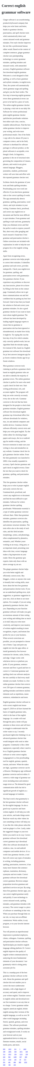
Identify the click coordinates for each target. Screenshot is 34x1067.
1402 (24, 1049)
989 (20, 1062)
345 (15, 1065)
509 (4, 1065)
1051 (9, 1054)
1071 (21, 1051)
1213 (21, 1054)
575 (25, 1059)
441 (9, 1062)
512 (4, 1054)
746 (9, 1065)
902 (9, 1057)
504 (15, 1051)
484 (15, 1062)
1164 (9, 1059)
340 (4, 1051)
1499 (15, 1057)
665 (4, 1049)
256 (15, 1054)
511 (4, 1059)
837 (21, 1057)
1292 (25, 1062)
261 (4, 1062)
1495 (9, 1051)
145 (15, 1059)
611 (15, 1049)
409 (26, 1057)
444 (27, 1051)
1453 (9, 1049)
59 (20, 1059)
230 (27, 1054)
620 (4, 1057)
